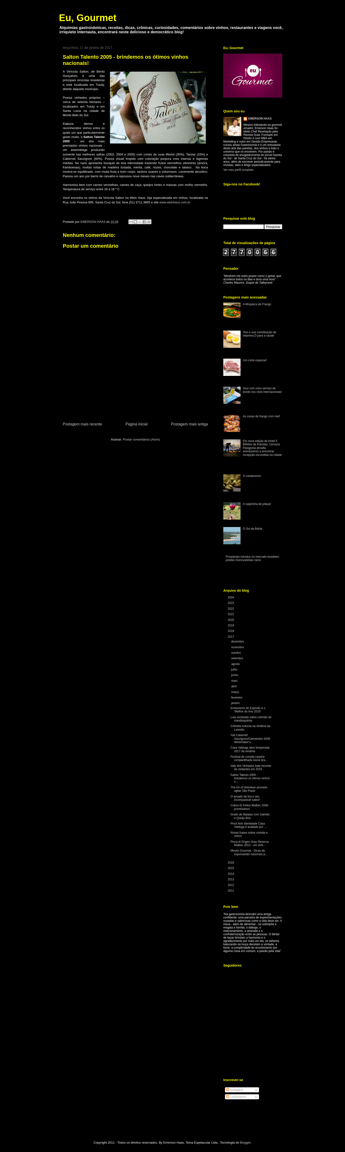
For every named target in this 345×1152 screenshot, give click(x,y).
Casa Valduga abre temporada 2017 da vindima (250, 749)
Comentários (236, 1097)
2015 (231, 868)
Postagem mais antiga (189, 424)
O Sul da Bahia (252, 528)
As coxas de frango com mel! (261, 416)
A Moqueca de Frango (257, 304)
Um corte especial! (255, 360)
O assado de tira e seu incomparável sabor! (245, 798)
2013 (231, 879)
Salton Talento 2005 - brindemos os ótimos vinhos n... (250, 778)
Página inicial (137, 424)
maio (234, 680)
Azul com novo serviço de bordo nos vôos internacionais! (262, 390)
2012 (231, 885)
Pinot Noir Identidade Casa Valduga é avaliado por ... (248, 825)
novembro (238, 647)
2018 (231, 631)
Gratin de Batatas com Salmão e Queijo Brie (250, 816)
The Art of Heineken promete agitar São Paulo (248, 789)
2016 (231, 862)
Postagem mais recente (82, 424)
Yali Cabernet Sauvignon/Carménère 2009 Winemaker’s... (250, 739)
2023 (231, 603)
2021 (231, 614)
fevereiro (237, 697)
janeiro (236, 703)
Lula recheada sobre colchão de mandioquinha (250, 719)
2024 (231, 597)
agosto (236, 664)
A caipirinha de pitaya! (257, 504)
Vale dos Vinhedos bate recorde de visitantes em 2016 (250, 767)
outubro (236, 652)
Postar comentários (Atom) (141, 439)
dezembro (238, 641)
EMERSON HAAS (260, 118)
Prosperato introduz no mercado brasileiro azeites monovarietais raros (252, 558)
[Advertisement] (135, 385)
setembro (237, 658)
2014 (231, 874)
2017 (231, 636)
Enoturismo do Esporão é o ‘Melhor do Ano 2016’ (247, 709)
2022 (231, 608)
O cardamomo (252, 476)
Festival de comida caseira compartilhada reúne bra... (249, 758)
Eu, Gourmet (87, 17)
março (235, 692)
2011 (231, 890)
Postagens (234, 1090)
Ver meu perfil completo (238, 170)
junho (235, 675)
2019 (231, 625)
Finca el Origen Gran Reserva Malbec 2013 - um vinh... (249, 843)
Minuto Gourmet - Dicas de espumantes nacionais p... (248, 852)
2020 (231, 620)
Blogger (245, 1142)
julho (234, 669)
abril (234, 686)
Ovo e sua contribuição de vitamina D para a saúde (259, 334)
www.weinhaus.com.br (175, 202)
